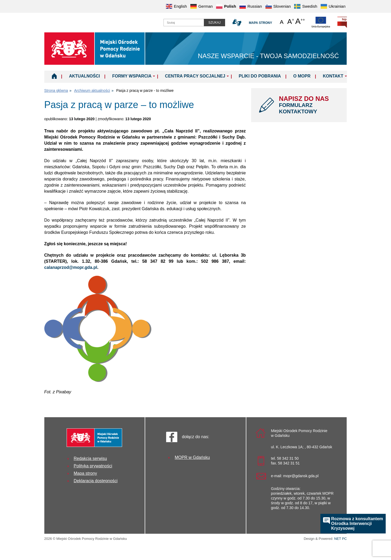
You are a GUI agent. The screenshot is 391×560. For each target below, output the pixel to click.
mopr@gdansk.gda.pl (301, 476)
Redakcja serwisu (90, 458)
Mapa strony (260, 23)
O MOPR (302, 76)
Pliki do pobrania (260, 76)
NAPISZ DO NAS (309, 105)
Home (54, 76)
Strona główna (56, 90)
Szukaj (214, 22)
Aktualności (84, 76)
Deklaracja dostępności (96, 481)
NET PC (340, 539)
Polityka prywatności (93, 466)
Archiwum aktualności (92, 90)
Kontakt (333, 76)
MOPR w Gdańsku (192, 457)
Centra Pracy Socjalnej (195, 76)
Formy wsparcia (132, 76)
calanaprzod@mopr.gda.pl (70, 267)
